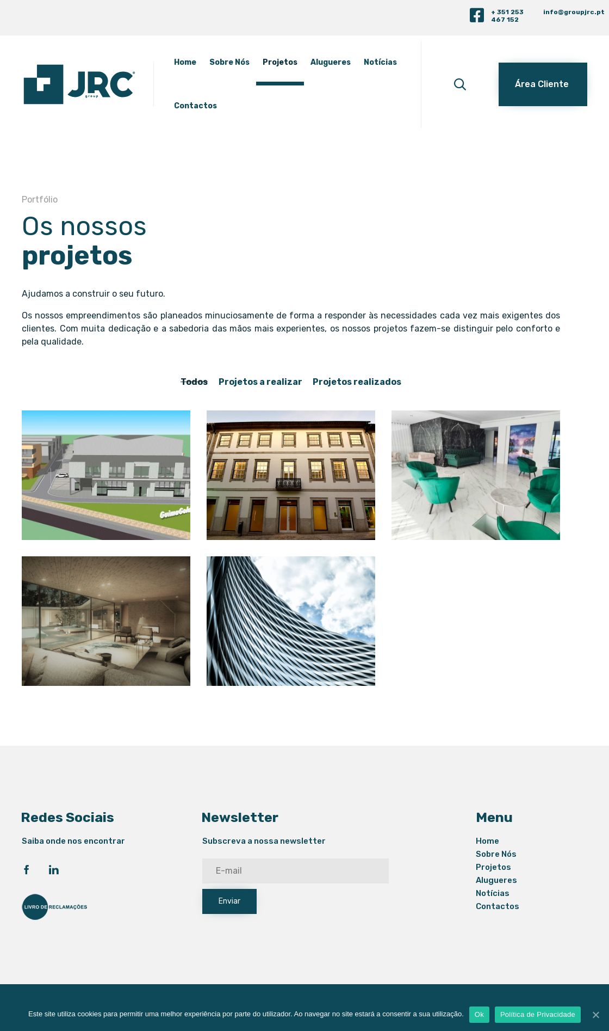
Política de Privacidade (537, 1014)
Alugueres (351, 62)
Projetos (300, 62)
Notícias (211, 106)
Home (206, 62)
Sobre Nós (250, 62)
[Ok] (595, 1015)
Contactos (262, 106)
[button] (543, 84)
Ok (479, 1014)
